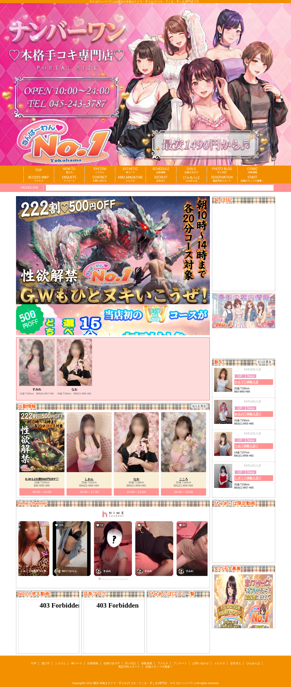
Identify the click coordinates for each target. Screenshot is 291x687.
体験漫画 (146, 663)
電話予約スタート (129, 666)
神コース (76, 663)
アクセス (162, 663)
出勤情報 (92, 663)
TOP (38, 170)
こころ (183, 479)
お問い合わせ (200, 663)
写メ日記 (130, 663)
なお (74, 389)
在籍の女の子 (111, 663)
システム (60, 663)
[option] (37, 367)
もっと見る (264, 361)
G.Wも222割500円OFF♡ (42, 479)
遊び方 (46, 663)
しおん (89, 479)
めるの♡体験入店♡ (248, 414)
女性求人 (235, 663)
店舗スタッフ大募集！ (159, 666)
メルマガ (219, 663)
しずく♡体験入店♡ (248, 478)
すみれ (36, 389)
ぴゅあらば (253, 663)
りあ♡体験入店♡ (246, 446)
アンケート (180, 663)
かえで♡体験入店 (246, 382)
